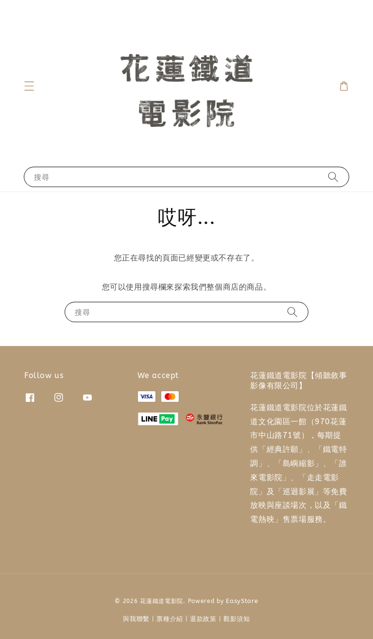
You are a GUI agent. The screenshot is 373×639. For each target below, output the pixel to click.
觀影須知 (236, 618)
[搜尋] (333, 176)
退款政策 (203, 618)
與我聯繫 (136, 618)
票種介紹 (169, 618)
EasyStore (242, 600)
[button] (29, 86)
